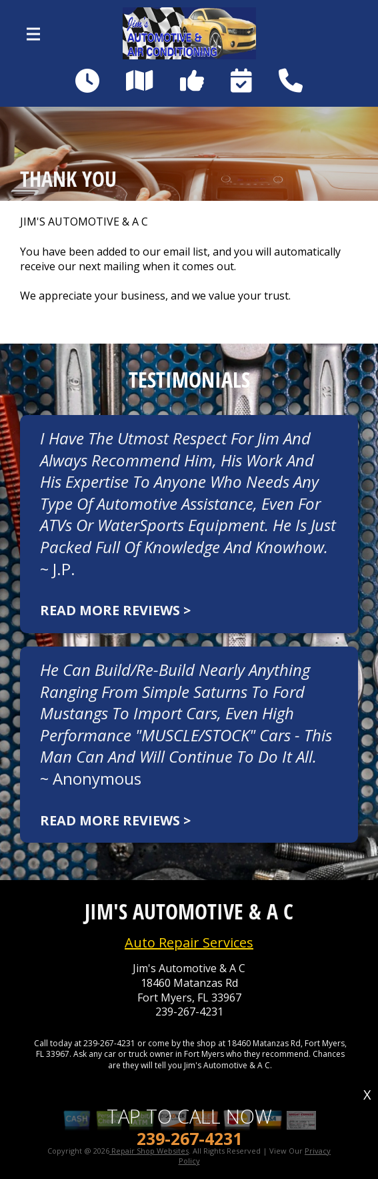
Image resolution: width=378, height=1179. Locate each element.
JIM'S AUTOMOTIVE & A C (84, 222)
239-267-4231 (189, 1012)
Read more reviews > (115, 610)
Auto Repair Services (189, 942)
